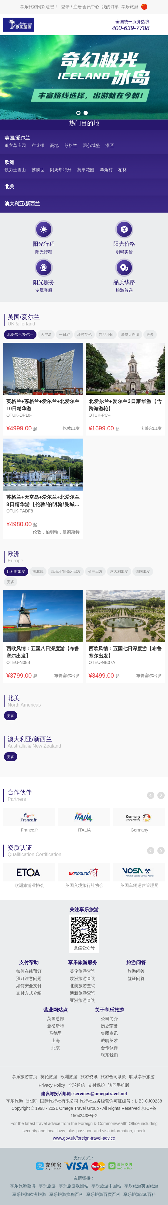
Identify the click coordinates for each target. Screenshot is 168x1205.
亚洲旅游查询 (82, 1000)
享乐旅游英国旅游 (141, 1185)
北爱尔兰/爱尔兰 (20, 334)
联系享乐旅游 (142, 1076)
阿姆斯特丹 (60, 169)
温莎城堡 (91, 145)
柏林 (122, 169)
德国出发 (142, 571)
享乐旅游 (47, 1185)
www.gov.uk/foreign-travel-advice (84, 1138)
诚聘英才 (109, 1040)
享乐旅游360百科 (139, 1194)
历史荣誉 (109, 1025)
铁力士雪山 (15, 169)
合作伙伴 (109, 1047)
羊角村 (106, 169)
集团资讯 (109, 1033)
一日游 (64, 334)
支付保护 (96, 1085)
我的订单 (110, 6)
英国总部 (55, 1018)
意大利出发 (119, 571)
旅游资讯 (89, 1076)
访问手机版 (118, 1085)
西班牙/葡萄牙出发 (66, 571)
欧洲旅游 (68, 1076)
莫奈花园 (85, 169)
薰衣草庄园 (15, 145)
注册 (77, 6)
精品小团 (106, 334)
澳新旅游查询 (82, 993)
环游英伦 (84, 334)
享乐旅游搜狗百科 (66, 1194)
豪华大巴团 (130, 334)
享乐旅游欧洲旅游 (29, 1194)
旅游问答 (136, 971)
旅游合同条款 (113, 1076)
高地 (54, 145)
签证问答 (136, 978)
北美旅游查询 (82, 985)
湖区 (109, 145)
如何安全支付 (29, 985)
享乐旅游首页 (24, 1076)
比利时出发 (16, 571)
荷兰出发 (95, 571)
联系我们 (109, 1055)
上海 (55, 1040)
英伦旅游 (48, 1076)
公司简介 (109, 1018)
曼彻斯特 (55, 1025)
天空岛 (46, 334)
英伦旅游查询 (82, 971)
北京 (55, 1047)
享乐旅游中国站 (106, 1185)
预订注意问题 (29, 978)
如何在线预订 (29, 971)
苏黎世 (38, 169)
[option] (84, 77)
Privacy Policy (52, 1085)
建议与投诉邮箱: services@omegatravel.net (84, 1093)
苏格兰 (70, 145)
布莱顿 (38, 145)
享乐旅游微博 (23, 1185)
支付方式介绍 (29, 993)
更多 (150, 334)
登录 (65, 6)
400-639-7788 (130, 28)
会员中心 (90, 6)
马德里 (55, 1033)
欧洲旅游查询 (82, 978)
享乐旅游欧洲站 (73, 1185)
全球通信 (76, 1085)
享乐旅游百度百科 (103, 1194)
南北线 (38, 571)
